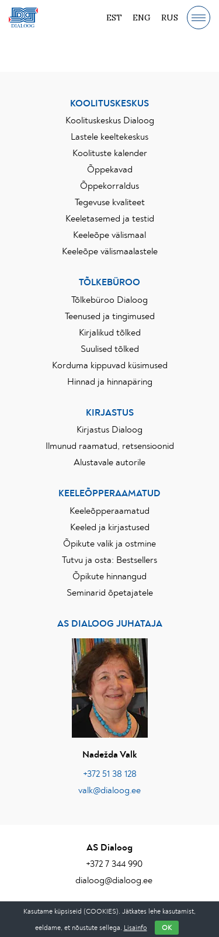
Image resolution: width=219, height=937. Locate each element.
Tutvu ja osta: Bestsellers (109, 560)
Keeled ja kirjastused (110, 527)
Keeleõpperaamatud (109, 511)
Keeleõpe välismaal (109, 235)
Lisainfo (135, 927)
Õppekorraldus (109, 186)
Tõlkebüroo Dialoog (109, 300)
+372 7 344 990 (114, 864)
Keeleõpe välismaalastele (110, 251)
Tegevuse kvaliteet (110, 202)
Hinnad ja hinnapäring (109, 381)
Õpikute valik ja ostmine (109, 543)
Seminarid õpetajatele (110, 592)
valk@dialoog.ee (109, 790)
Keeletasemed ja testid (109, 218)
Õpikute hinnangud (109, 576)
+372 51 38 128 (110, 774)
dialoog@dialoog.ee (113, 880)
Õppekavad (110, 169)
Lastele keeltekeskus (109, 136)
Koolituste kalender (109, 153)
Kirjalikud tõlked (110, 332)
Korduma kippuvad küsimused (110, 365)
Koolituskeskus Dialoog (109, 120)
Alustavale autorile (109, 462)
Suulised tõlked (110, 349)
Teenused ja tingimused (110, 316)
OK (167, 927)
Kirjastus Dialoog (109, 429)
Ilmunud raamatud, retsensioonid (110, 446)
